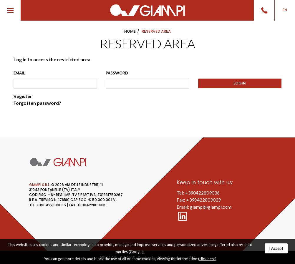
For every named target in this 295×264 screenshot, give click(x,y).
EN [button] (284, 10)
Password (117, 73)
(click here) (207, 258)
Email (19, 73)
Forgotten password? (37, 103)
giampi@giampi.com (210, 207)
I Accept (276, 248)
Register (23, 96)
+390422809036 (202, 192)
